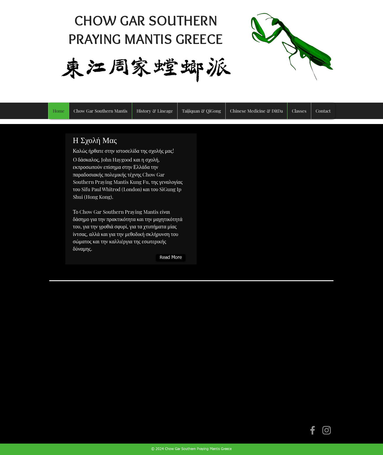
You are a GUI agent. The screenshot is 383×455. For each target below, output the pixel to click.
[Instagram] (326, 430)
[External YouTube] (191, 349)
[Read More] (170, 258)
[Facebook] (312, 430)
